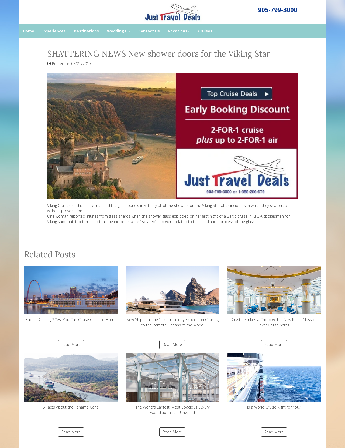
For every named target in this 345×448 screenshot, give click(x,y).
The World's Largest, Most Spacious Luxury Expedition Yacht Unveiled (172, 384)
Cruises (205, 30)
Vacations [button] (179, 30)
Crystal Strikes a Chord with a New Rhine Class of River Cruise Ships (274, 297)
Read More (71, 344)
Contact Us (149, 30)
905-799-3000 (277, 10)
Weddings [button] (118, 30)
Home (28, 30)
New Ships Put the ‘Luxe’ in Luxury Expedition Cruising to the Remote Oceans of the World (172, 297)
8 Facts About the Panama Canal (71, 381)
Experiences (54, 30)
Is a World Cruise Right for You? (274, 381)
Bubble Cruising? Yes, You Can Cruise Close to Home (71, 294)
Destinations (86, 30)
